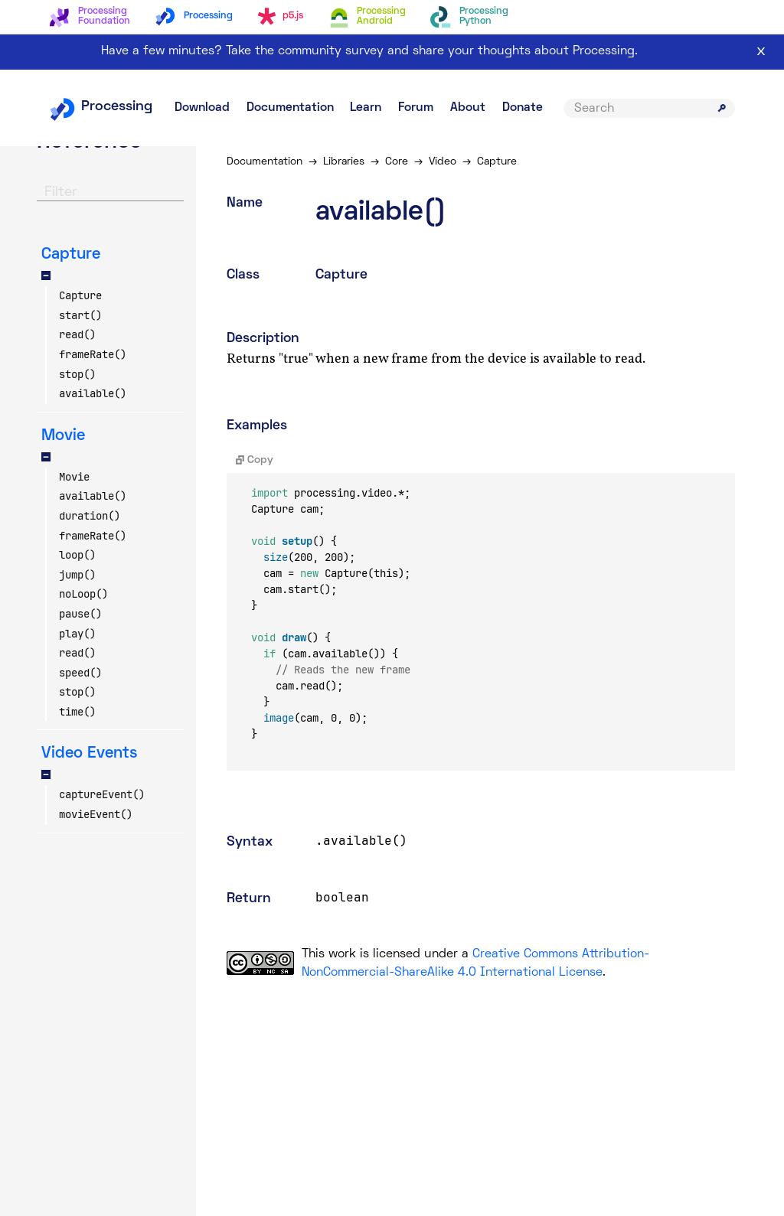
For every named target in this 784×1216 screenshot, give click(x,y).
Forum (415, 108)
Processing (100, 106)
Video (442, 162)
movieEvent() (95, 814)
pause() (80, 614)
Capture (80, 295)
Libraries (343, 162)
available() (92, 393)
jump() (77, 575)
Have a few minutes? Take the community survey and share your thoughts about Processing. (369, 51)
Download (202, 108)
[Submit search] (722, 108)
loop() (77, 555)
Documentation (290, 108)
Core (396, 162)
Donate (522, 108)
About (467, 108)
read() (77, 334)
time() (77, 712)
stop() (77, 374)
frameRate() (92, 354)
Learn (365, 108)
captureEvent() (102, 794)
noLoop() (83, 594)
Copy (254, 460)
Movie (74, 477)
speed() (80, 673)
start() (80, 315)
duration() (89, 516)
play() (77, 634)
